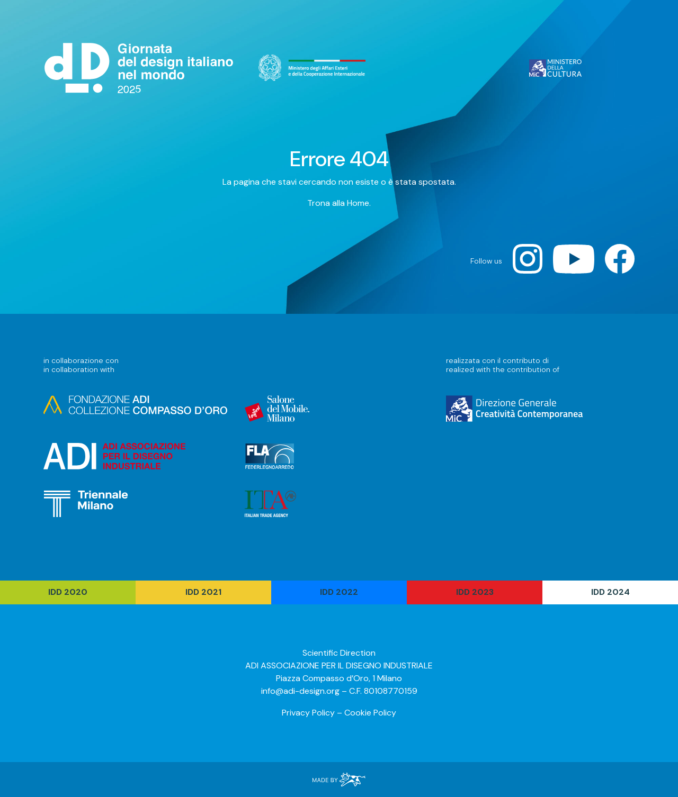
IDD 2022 (339, 591)
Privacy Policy (308, 712)
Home (358, 203)
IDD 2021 (203, 591)
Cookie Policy (370, 712)
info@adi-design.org (300, 690)
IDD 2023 (475, 591)
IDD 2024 (610, 591)
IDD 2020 (67, 591)
